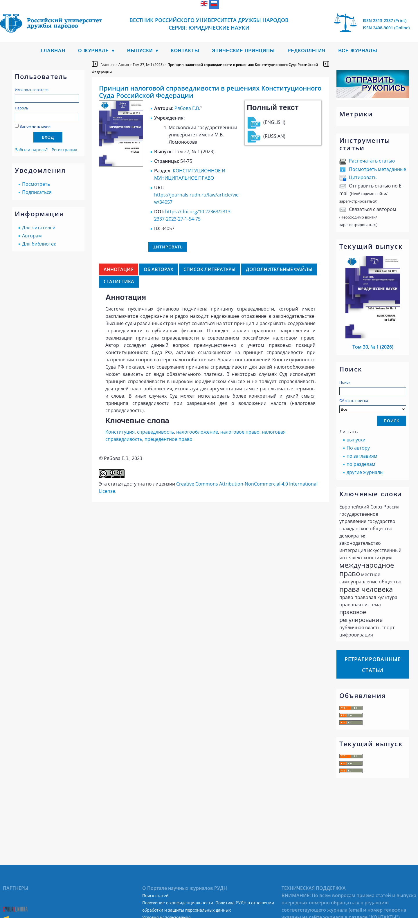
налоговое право (240, 432)
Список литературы (209, 269)
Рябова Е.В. (187, 108)
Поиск (344, 382)
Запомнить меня (35, 126)
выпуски (356, 440)
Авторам (32, 235)
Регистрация (64, 149)
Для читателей (38, 227)
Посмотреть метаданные (377, 169)
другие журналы (365, 472)
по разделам (361, 464)
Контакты (185, 50)
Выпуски (140, 50)
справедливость (155, 432)
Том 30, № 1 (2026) (372, 347)
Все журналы (357, 50)
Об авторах (158, 269)
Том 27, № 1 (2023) (148, 64)
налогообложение (197, 432)
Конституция (120, 432)
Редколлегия (307, 50)
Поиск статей (155, 895)
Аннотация (119, 269)
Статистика (119, 281)
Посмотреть (36, 184)
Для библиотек (39, 244)
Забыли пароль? (31, 149)
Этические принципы (243, 50)
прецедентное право (168, 439)
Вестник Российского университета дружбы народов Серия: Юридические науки (209, 24)
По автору (358, 448)
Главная (53, 50)
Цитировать (362, 177)
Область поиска (372, 405)
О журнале (93, 50)
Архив (123, 64)
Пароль (21, 108)
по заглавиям (362, 456)
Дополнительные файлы (279, 269)
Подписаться (37, 192)
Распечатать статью (372, 161)
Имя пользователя (31, 89)
